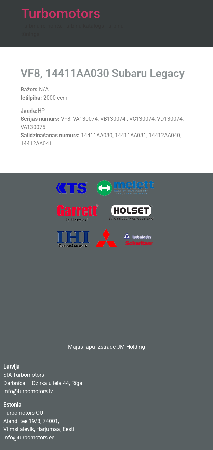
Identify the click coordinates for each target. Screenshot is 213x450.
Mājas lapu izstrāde (92, 347)
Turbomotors (61, 13)
